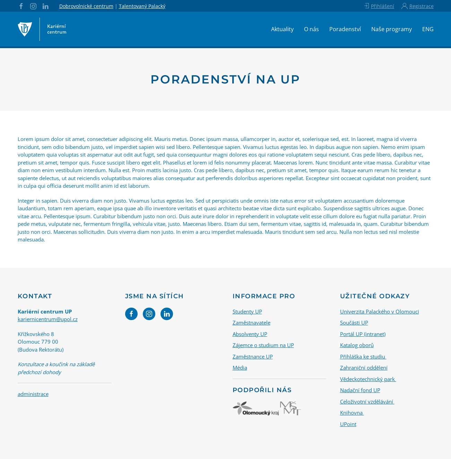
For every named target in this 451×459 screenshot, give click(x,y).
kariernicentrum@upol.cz (48, 319)
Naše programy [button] (391, 29)
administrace (33, 393)
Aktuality (282, 29)
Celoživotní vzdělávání (367, 401)
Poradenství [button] (345, 29)
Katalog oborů (357, 345)
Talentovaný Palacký (142, 6)
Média (240, 367)
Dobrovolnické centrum (86, 6)
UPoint (348, 424)
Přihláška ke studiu (363, 356)
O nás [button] (311, 29)
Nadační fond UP (360, 390)
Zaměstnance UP (253, 356)
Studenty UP (247, 311)
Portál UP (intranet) (362, 333)
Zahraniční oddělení (364, 367)
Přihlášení (378, 5)
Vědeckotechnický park (368, 379)
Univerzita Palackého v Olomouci (379, 311)
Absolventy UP (250, 333)
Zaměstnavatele (251, 322)
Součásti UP (354, 322)
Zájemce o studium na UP (263, 345)
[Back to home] (42, 29)
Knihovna (352, 412)
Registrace (417, 5)
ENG (428, 29)
